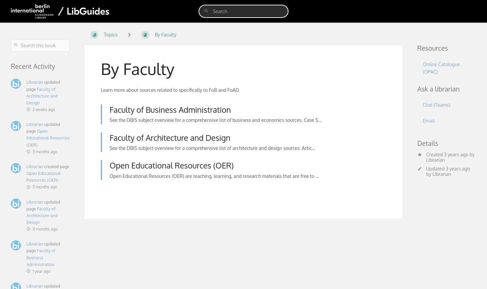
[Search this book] (40, 45)
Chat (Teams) (436, 105)
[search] (243, 11)
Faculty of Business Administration (40, 257)
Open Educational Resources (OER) (48, 137)
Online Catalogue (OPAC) (441, 68)
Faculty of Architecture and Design (42, 95)
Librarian (34, 82)
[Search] (206, 11)
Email (429, 121)
